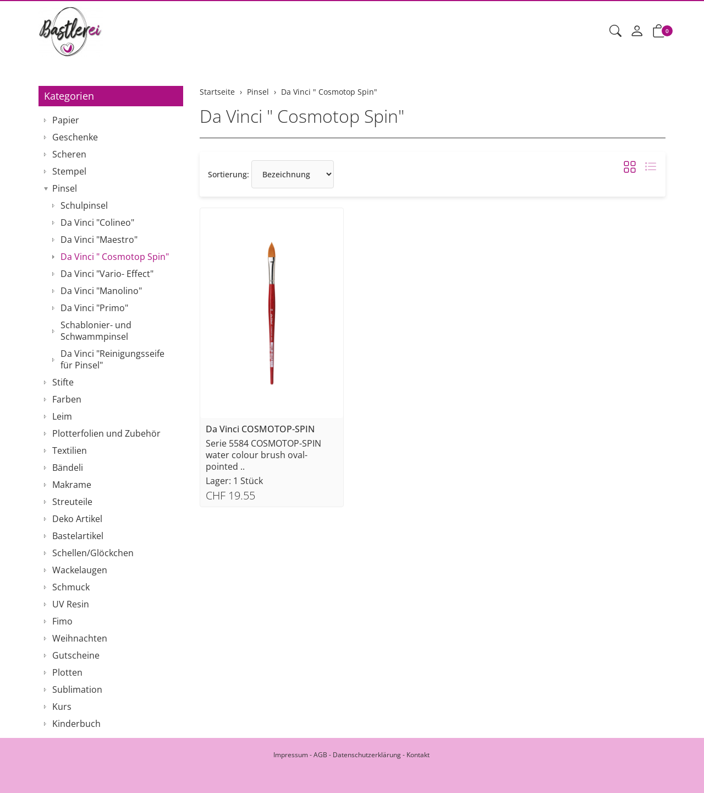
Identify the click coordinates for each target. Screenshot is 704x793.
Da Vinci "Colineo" (97, 222)
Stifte (63, 382)
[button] (615, 31)
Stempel (69, 171)
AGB (320, 754)
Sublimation (77, 689)
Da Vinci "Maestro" (99, 239)
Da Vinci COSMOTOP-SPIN (260, 429)
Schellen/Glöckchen (93, 553)
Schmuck (71, 587)
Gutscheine (76, 655)
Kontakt (418, 754)
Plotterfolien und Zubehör (106, 433)
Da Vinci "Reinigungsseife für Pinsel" (112, 359)
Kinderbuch (76, 724)
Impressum (290, 754)
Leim (62, 416)
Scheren (69, 154)
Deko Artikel (77, 519)
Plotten (67, 672)
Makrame (71, 485)
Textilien (69, 450)
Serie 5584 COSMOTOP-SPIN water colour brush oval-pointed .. (263, 455)
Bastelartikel (77, 536)
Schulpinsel (84, 205)
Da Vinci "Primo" (94, 308)
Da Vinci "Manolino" (101, 291)
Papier (65, 120)
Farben (66, 399)
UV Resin (70, 604)
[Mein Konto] (637, 31)
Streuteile (72, 502)
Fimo (62, 621)
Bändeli (67, 467)
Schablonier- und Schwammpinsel (96, 331)
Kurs (62, 706)
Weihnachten (79, 638)
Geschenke (75, 137)
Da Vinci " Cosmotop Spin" (302, 116)
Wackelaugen (79, 570)
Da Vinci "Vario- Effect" (107, 274)
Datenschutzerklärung (367, 754)
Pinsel (64, 188)
